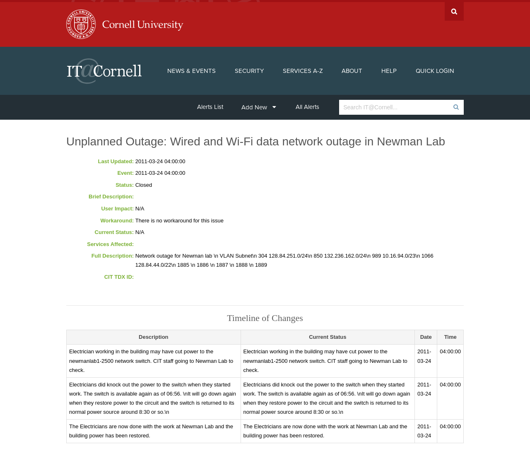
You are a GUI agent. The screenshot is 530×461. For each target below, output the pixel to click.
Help (389, 68)
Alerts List (210, 105)
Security (249, 68)
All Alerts (307, 105)
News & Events (191, 68)
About (352, 68)
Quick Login (435, 68)
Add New (258, 105)
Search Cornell (454, 9)
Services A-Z (303, 68)
